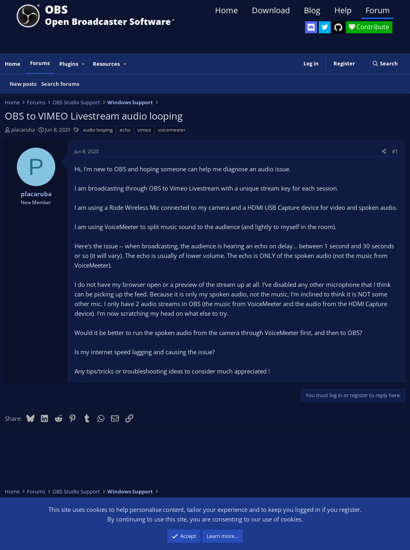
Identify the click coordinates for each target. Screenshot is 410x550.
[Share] (384, 151)
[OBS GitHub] (338, 27)
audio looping (98, 129)
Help (343, 10)
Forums (40, 63)
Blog (312, 10)
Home (226, 10)
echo (125, 129)
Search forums (60, 83)
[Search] (385, 63)
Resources (106, 63)
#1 (395, 151)
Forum (378, 10)
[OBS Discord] (311, 27)
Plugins (68, 63)
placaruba (23, 129)
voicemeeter (172, 129)
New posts (23, 83)
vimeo (144, 129)
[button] (83, 64)
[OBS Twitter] (325, 27)
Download (271, 10)
